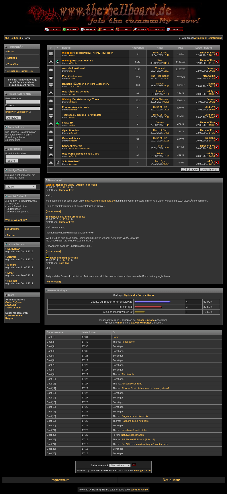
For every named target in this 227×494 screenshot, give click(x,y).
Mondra (11, 264)
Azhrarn (12, 256)
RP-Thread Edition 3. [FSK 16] (138, 439)
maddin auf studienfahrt (134, 430)
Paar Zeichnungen (72, 76)
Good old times (71, 138)
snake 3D (67, 122)
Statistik (12, 58)
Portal (10, 51)
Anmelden (200, 38)
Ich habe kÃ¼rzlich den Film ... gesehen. (85, 83)
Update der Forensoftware (139, 295)
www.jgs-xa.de (142, 470)
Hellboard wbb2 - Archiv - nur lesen (92, 52)
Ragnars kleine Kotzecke (135, 416)
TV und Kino (75, 86)
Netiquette (171, 480)
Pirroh (160, 145)
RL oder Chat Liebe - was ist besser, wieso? (145, 388)
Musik (72, 94)
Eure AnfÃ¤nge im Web (75, 107)
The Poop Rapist (160, 75)
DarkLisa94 (13, 248)
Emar (10, 272)
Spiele (72, 71)
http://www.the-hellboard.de (100, 200)
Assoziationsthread (73, 68)
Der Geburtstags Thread (86, 99)
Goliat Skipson (160, 99)
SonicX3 (159, 91)
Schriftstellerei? (71, 161)
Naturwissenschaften (79, 148)
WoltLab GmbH (139, 489)
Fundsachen (128, 341)
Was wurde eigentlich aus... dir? (80, 153)
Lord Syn (160, 161)
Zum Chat (13, 64)
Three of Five (160, 52)
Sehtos (160, 153)
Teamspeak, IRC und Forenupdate (81, 115)
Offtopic (73, 63)
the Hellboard (13, 38)
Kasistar (12, 280)
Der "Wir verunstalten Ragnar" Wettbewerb (145, 444)
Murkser (160, 83)
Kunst (72, 78)
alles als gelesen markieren (20, 71)
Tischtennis (128, 374)
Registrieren (214, 38)
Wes (160, 60)
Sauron (160, 122)
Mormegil (160, 68)
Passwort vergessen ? (18, 111)
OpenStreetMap (71, 130)
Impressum (60, 480)
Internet (73, 109)
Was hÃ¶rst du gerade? (75, 91)
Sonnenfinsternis (72, 146)
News (72, 55)
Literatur (73, 164)
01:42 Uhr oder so (82, 60)
